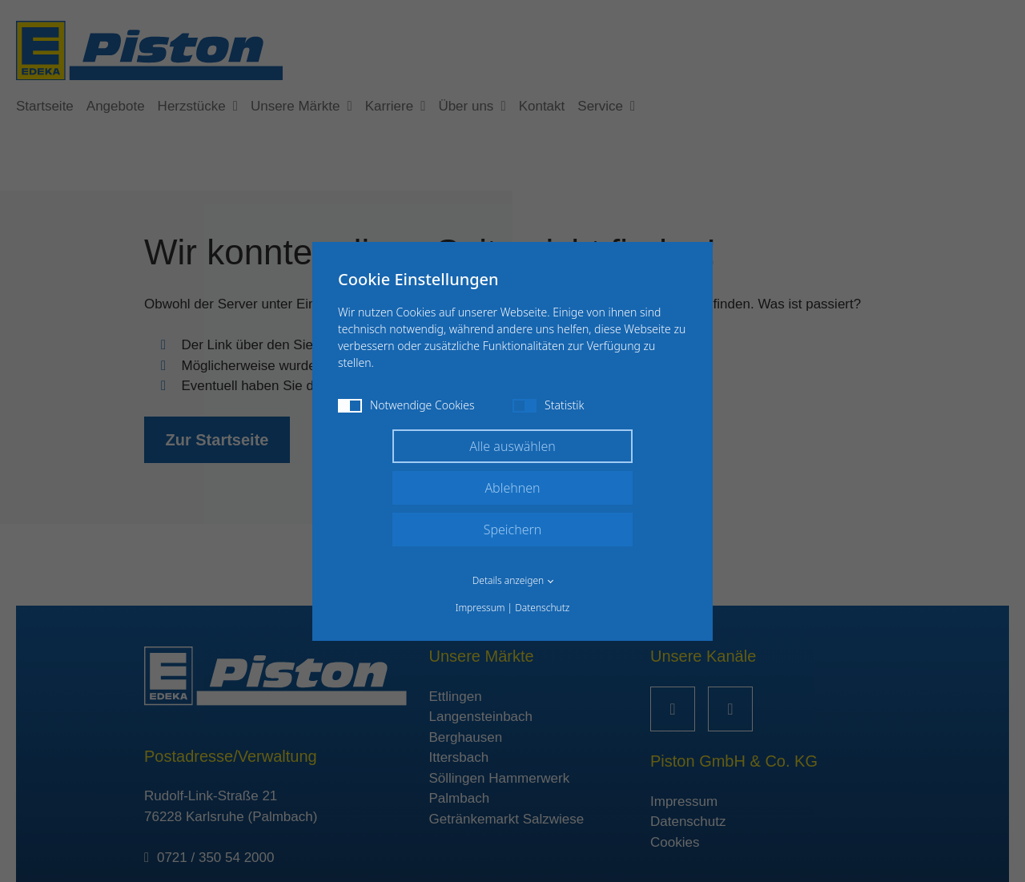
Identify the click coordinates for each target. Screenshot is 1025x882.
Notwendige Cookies (406, 405)
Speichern (513, 529)
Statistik (548, 405)
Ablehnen (512, 488)
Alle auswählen (512, 446)
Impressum (480, 607)
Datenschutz (542, 607)
